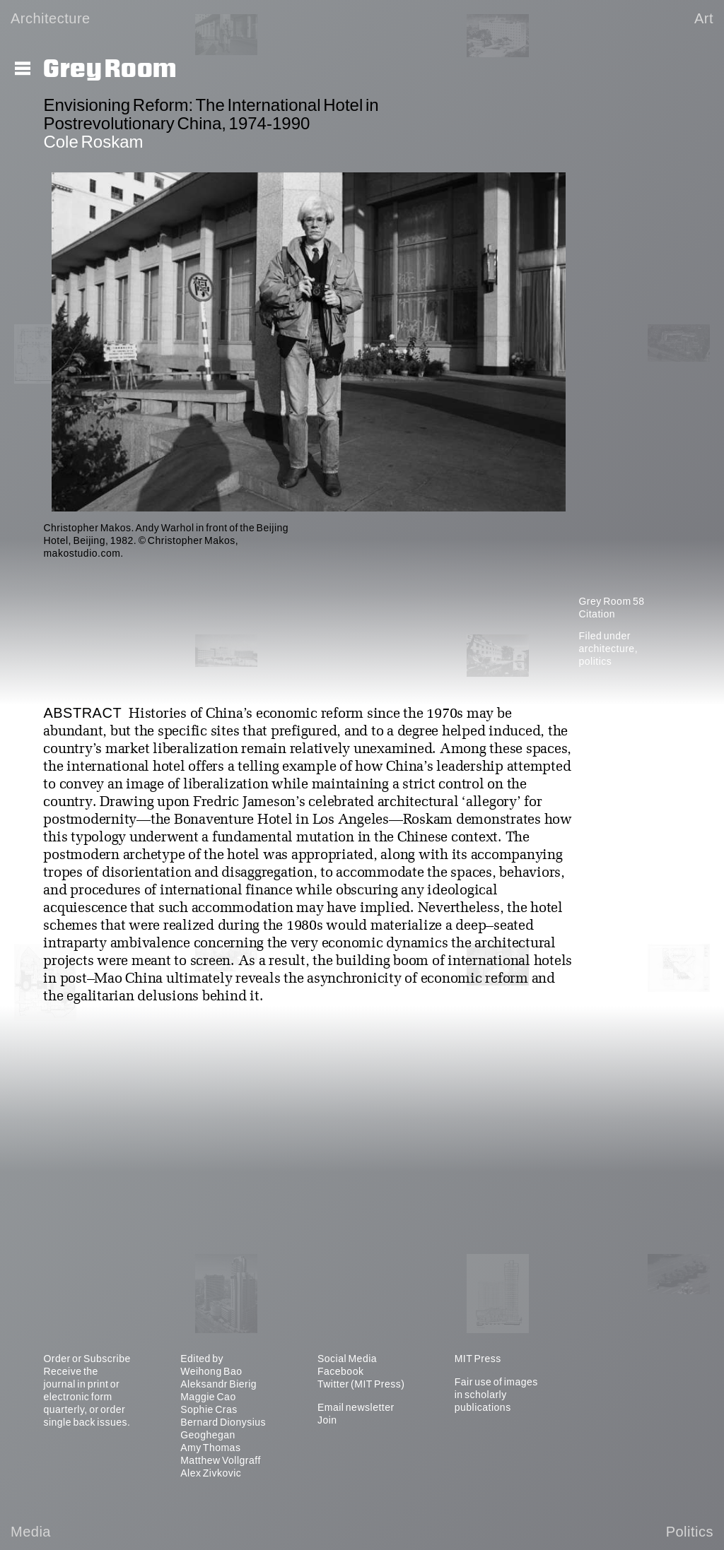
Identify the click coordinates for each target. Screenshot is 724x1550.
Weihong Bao (211, 1371)
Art (703, 18)
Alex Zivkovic (210, 1473)
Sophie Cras (209, 1409)
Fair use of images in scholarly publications (496, 1394)
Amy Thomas (210, 1447)
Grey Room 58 (611, 601)
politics (595, 661)
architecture (606, 648)
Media (31, 1531)
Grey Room (110, 69)
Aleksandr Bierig (218, 1384)
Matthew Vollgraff (220, 1460)
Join (327, 1420)
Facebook (340, 1371)
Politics (689, 1531)
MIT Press (478, 1358)
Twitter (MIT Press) (360, 1384)
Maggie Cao (208, 1396)
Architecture (50, 18)
